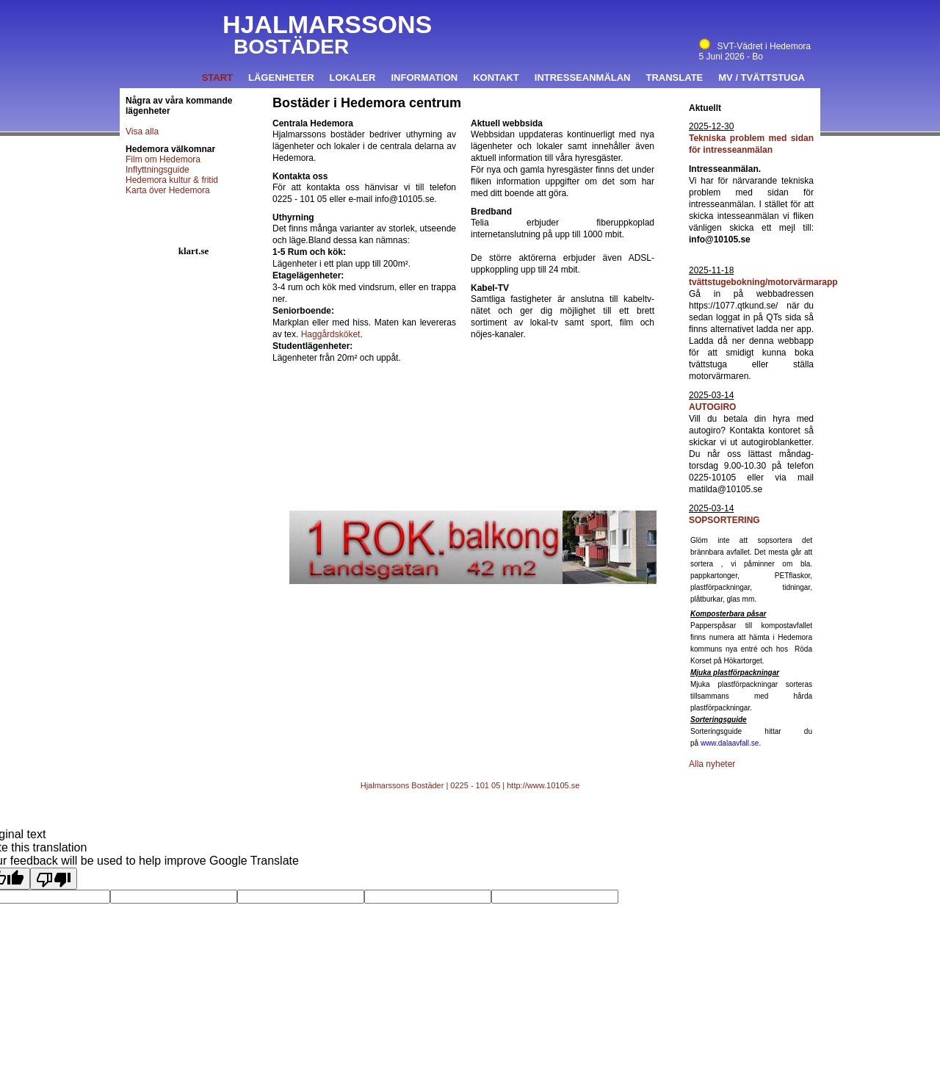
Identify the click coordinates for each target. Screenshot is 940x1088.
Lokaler (353, 77)
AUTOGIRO (712, 407)
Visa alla (142, 131)
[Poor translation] (53, 879)
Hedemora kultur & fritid (172, 180)
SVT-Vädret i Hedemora (755, 46)
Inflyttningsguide (157, 170)
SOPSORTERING (724, 520)
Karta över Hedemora (168, 190)
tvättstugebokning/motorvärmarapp (763, 282)
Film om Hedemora (163, 159)
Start (217, 77)
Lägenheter (281, 77)
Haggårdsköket (331, 334)
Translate (675, 77)
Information (424, 77)
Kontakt (496, 77)
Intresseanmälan (583, 77)
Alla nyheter (712, 764)
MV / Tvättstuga (761, 77)
